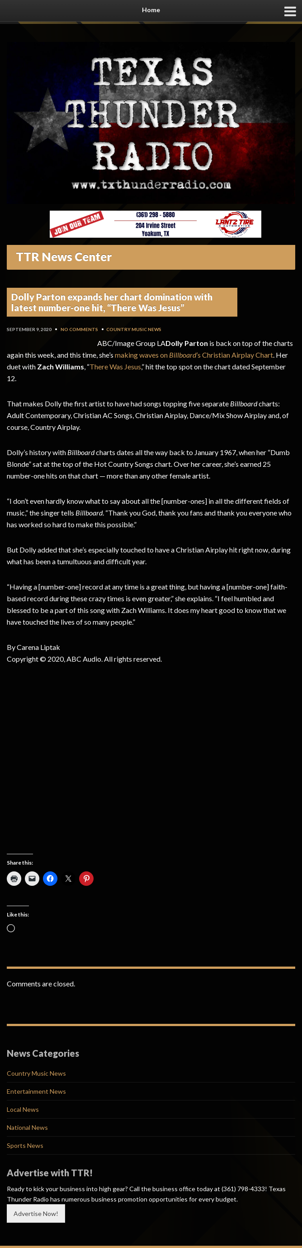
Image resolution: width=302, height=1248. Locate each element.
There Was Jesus (115, 366)
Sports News (25, 1145)
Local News (23, 1109)
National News (27, 1127)
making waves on (142, 354)
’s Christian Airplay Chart (234, 354)
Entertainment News (36, 1091)
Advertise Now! (36, 1213)
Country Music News (133, 329)
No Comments (79, 329)
